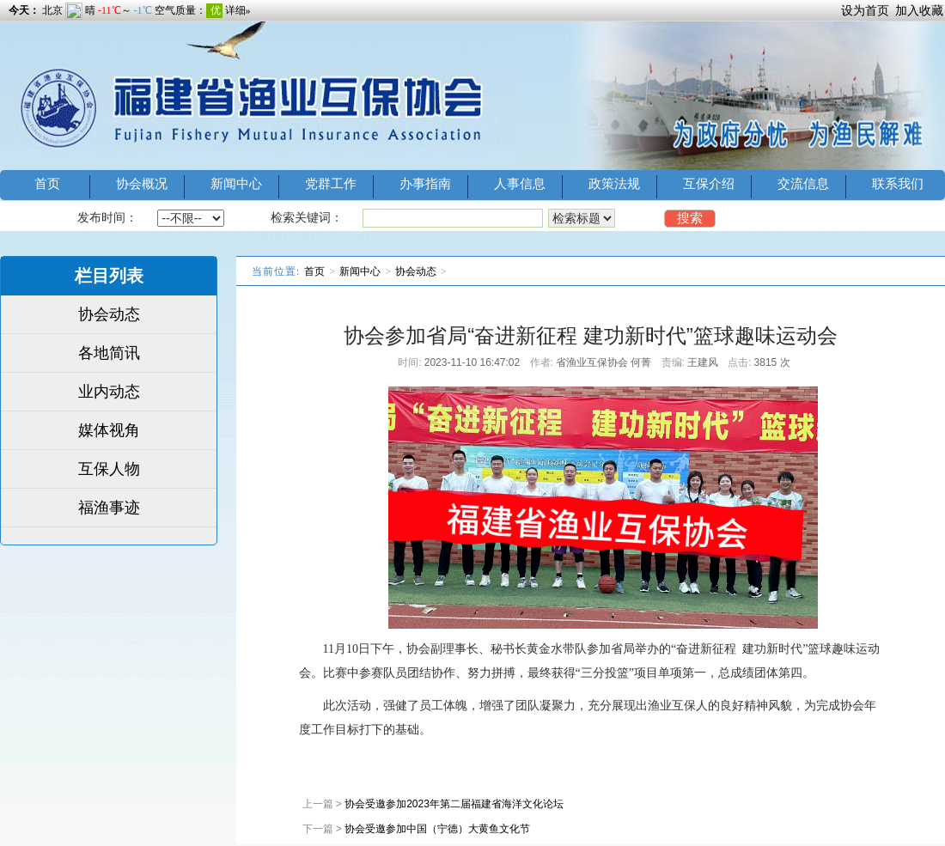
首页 (47, 183)
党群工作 (331, 183)
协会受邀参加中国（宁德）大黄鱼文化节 (437, 829)
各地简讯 (109, 353)
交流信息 (803, 183)
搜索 (690, 217)
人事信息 (520, 183)
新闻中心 (236, 183)
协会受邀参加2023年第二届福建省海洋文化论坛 (454, 804)
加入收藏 (919, 10)
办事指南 (425, 183)
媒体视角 (109, 430)
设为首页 (865, 10)
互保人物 (109, 469)
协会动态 (109, 314)
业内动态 (109, 391)
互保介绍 (709, 183)
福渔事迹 (109, 507)
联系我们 (898, 183)
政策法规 (614, 183)
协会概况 (142, 183)
